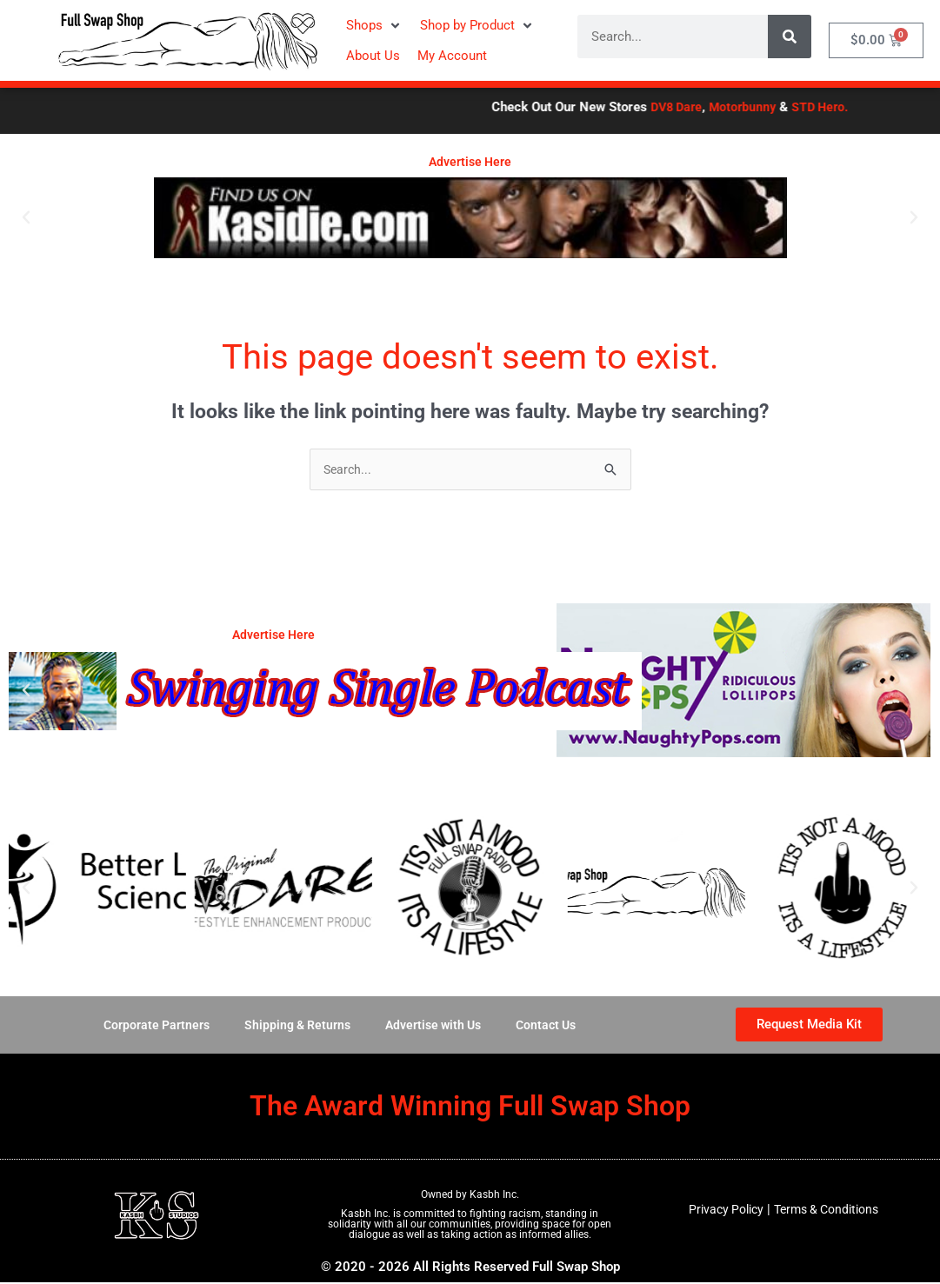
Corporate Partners (148, 1027)
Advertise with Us (435, 1027)
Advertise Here (470, 162)
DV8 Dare (731, 107)
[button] (374, 25)
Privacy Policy (720, 1211)
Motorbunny (801, 107)
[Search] (789, 36)
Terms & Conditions (828, 1211)
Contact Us (554, 1027)
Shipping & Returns (294, 1027)
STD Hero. (881, 107)
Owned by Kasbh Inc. (470, 1196)
